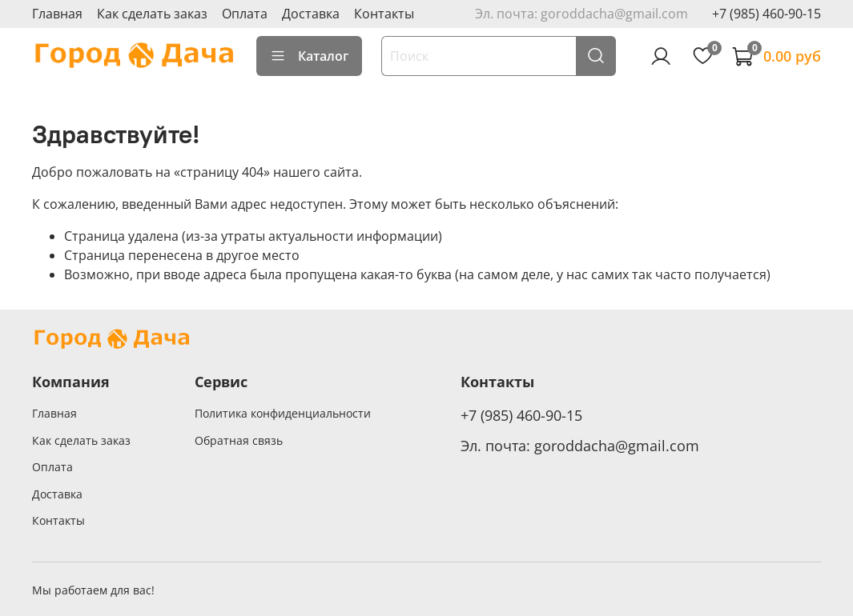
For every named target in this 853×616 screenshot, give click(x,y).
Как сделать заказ (152, 13)
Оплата (245, 13)
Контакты (384, 13)
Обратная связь (239, 440)
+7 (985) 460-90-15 (766, 13)
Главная (57, 13)
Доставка (311, 13)
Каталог (309, 56)
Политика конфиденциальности (283, 413)
